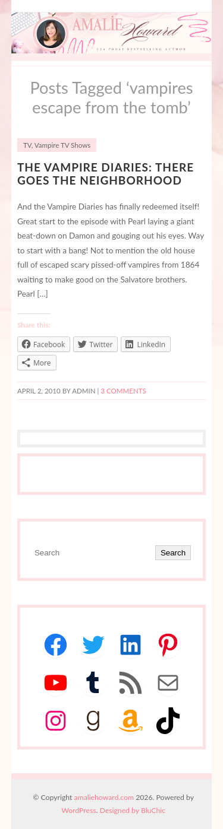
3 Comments (123, 391)
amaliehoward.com (104, 797)
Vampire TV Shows (62, 145)
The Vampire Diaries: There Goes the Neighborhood (105, 174)
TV (27, 145)
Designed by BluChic (133, 810)
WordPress (78, 810)
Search (173, 552)
